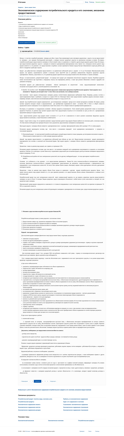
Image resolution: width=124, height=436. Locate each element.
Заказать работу (100, 2)
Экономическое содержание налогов (29, 407)
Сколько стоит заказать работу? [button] (46, 42)
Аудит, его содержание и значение (73, 402)
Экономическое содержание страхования (75, 407)
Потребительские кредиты (26, 402)
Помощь (91, 2)
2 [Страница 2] (32, 381)
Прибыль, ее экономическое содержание (75, 399)
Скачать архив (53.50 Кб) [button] (26, 42)
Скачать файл (45, 51)
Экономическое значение (56, 420)
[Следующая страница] (53, 381)
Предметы (20, 7)
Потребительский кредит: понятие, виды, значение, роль (35, 399)
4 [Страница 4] (42, 381)
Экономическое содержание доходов (29, 410)
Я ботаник (27, 431)
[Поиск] (73, 2)
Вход (86, 2)
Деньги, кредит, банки (30, 7)
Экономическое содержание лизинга (29, 404)
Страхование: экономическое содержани (75, 404)
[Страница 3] (37, 381)
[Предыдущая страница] (24, 381)
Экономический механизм (26, 420)
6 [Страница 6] (47, 381)
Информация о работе (54, 390)
